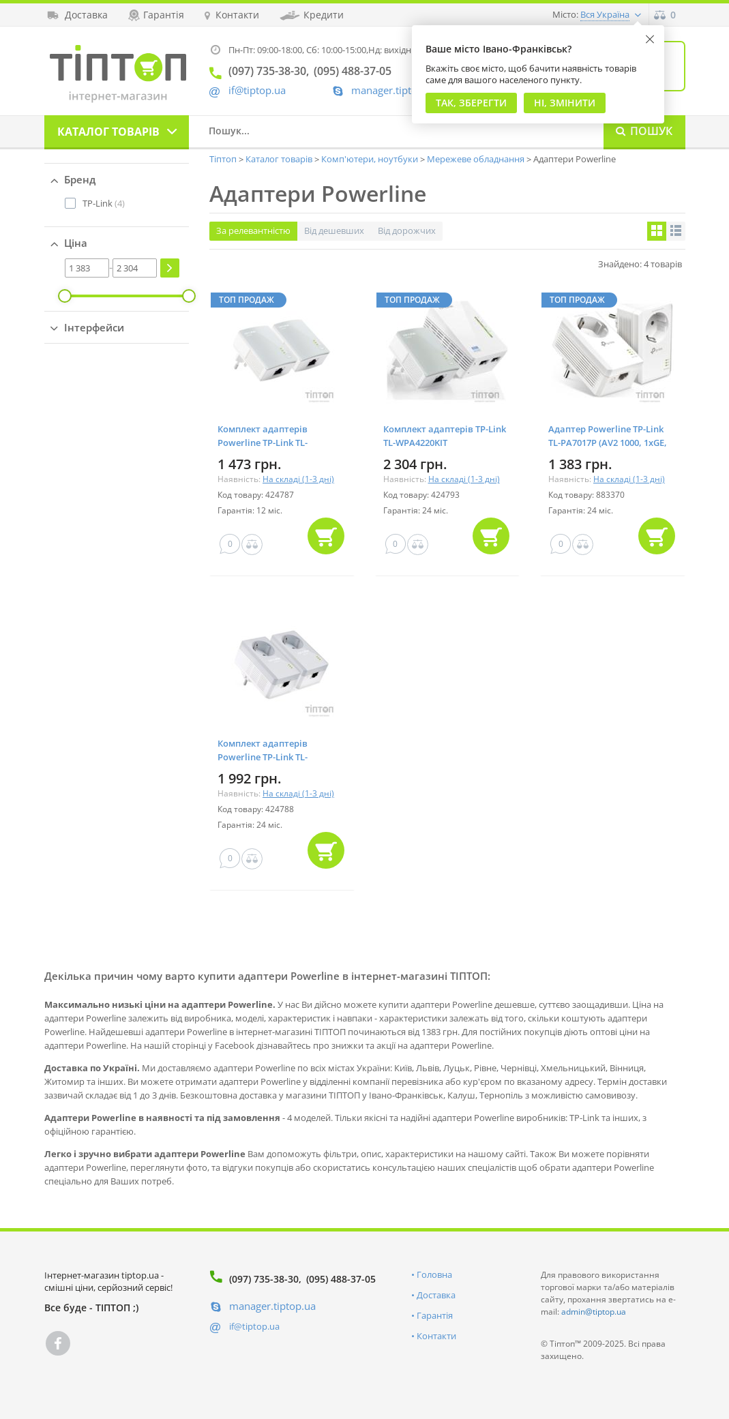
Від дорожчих (407, 230)
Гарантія (435, 1315)
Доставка (436, 1295)
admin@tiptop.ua (593, 1311)
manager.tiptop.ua (394, 90)
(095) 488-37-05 (341, 1278)
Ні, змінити (564, 102)
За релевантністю (253, 230)
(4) (104, 203)
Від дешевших (334, 230)
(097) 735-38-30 (264, 1278)
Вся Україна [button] (604, 14)
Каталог (108, 131)
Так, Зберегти (471, 102)
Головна (434, 1274)
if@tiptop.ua (254, 1326)
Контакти (436, 1336)
